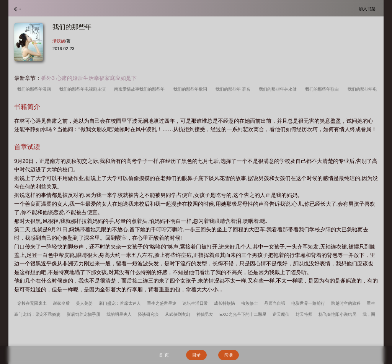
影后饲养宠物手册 (83, 314)
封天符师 (304, 314)
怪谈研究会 (148, 314)
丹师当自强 (274, 303)
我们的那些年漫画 (35, 89)
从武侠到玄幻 (177, 314)
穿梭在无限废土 (32, 303)
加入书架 (368, 8)
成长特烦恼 (224, 303)
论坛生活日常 (195, 303)
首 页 (163, 355)
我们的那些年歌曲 (323, 89)
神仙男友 (204, 314)
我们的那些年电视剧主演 (83, 89)
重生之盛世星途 (161, 303)
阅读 (228, 355)
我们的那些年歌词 (191, 89)
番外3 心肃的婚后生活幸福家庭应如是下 (89, 78)
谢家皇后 (61, 303)
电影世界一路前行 (308, 303)
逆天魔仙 (281, 314)
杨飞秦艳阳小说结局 (337, 314)
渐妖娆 (58, 41)
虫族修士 (249, 303)
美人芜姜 (84, 303)
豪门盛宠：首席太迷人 (120, 303)
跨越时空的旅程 (346, 303)
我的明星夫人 (119, 314)
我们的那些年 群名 (234, 89)
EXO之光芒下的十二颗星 (242, 314)
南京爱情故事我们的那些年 (140, 89)
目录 (196, 355)
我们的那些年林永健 (279, 89)
